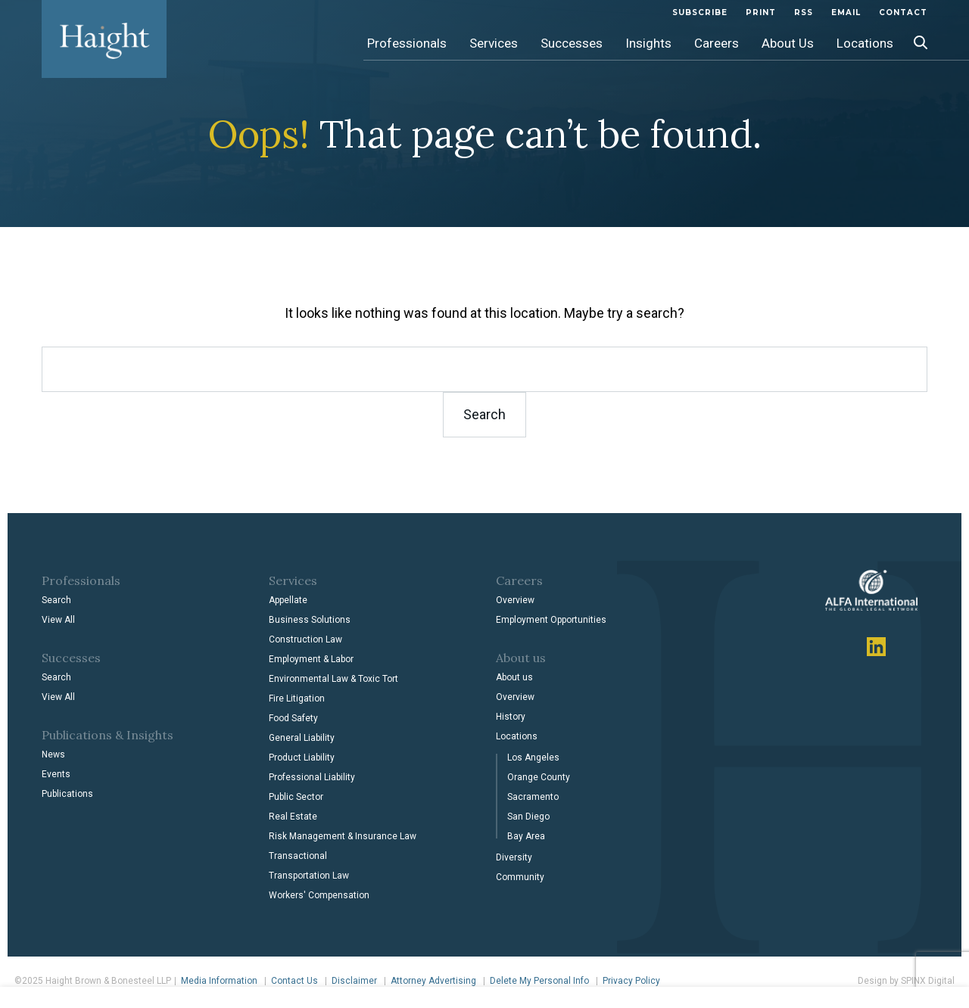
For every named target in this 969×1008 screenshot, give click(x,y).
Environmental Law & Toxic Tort (333, 679)
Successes (572, 43)
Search (56, 600)
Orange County (538, 777)
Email (846, 12)
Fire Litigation (297, 698)
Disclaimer (354, 980)
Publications (67, 794)
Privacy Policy (631, 980)
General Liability (302, 738)
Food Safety (293, 718)
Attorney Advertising (433, 980)
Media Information (219, 980)
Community (520, 877)
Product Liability (302, 757)
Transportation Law (309, 875)
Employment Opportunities (551, 619)
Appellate (288, 600)
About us (514, 677)
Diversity (514, 857)
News (53, 754)
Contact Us (294, 980)
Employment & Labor (311, 659)
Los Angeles (533, 757)
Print (761, 12)
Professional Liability (312, 777)
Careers (716, 43)
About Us (788, 43)
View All (58, 619)
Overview (515, 600)
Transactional (298, 856)
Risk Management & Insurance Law (342, 836)
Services (493, 43)
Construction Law (305, 639)
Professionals (407, 43)
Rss (803, 12)
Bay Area (526, 836)
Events (56, 774)
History (510, 716)
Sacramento (533, 797)
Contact (903, 12)
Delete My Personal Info (539, 980)
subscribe (700, 12)
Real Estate (293, 816)
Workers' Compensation (319, 895)
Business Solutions (310, 619)
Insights (648, 43)
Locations (865, 43)
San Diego (528, 816)
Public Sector (296, 797)
